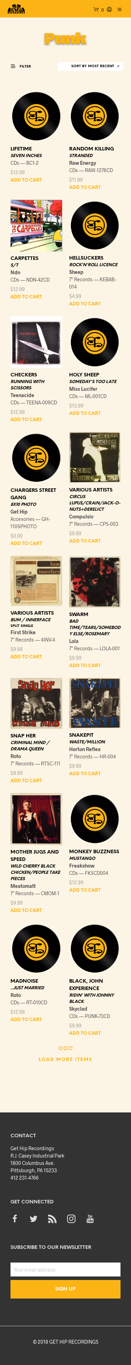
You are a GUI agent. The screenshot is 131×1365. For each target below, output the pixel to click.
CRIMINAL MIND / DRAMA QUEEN (29, 746)
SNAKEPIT (81, 735)
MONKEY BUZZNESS (94, 852)
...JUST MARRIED (27, 988)
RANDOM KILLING (91, 149)
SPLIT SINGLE (21, 626)
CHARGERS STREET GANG (33, 494)
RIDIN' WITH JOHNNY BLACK (91, 998)
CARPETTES (24, 258)
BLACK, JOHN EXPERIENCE (86, 985)
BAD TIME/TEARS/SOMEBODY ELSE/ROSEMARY (95, 627)
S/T (14, 265)
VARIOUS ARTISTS (90, 490)
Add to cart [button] (26, 180)
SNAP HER (23, 736)
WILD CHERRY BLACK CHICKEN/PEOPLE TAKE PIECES (35, 872)
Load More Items (66, 1060)
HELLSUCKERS (86, 258)
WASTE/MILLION (87, 742)
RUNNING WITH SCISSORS (27, 385)
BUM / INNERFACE (30, 620)
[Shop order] (90, 66)
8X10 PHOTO (23, 504)
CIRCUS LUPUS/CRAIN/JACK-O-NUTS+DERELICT (95, 503)
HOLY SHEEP (84, 375)
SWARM (78, 614)
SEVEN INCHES (26, 156)
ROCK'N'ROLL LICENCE (93, 265)
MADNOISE (24, 981)
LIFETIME (21, 149)
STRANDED (81, 156)
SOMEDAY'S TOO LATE (92, 382)
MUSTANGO (82, 858)
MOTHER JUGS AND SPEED (34, 856)
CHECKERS (23, 375)
